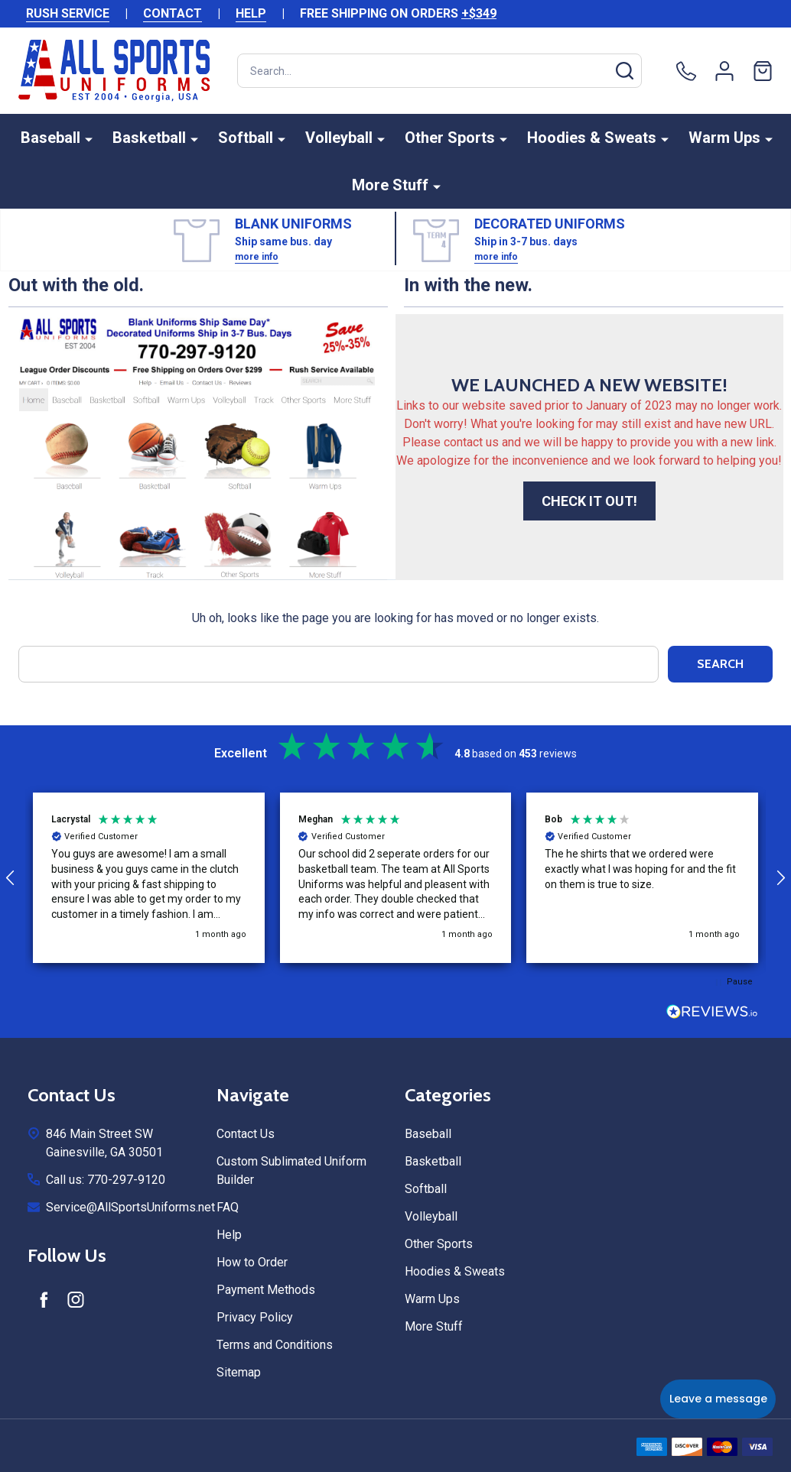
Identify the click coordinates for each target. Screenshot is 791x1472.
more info (256, 256)
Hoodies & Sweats (591, 137)
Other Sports (450, 137)
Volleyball (339, 137)
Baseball (50, 137)
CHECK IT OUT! (589, 501)
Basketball (149, 137)
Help (229, 1234)
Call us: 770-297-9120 (105, 1179)
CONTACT (172, 13)
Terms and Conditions (274, 1344)
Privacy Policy (254, 1317)
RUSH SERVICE (67, 13)
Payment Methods (265, 1289)
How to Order (252, 1262)
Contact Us (245, 1134)
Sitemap (238, 1372)
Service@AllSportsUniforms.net (130, 1207)
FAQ (227, 1207)
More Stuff (390, 185)
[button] (148, 877)
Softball (245, 137)
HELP (251, 13)
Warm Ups (724, 137)
